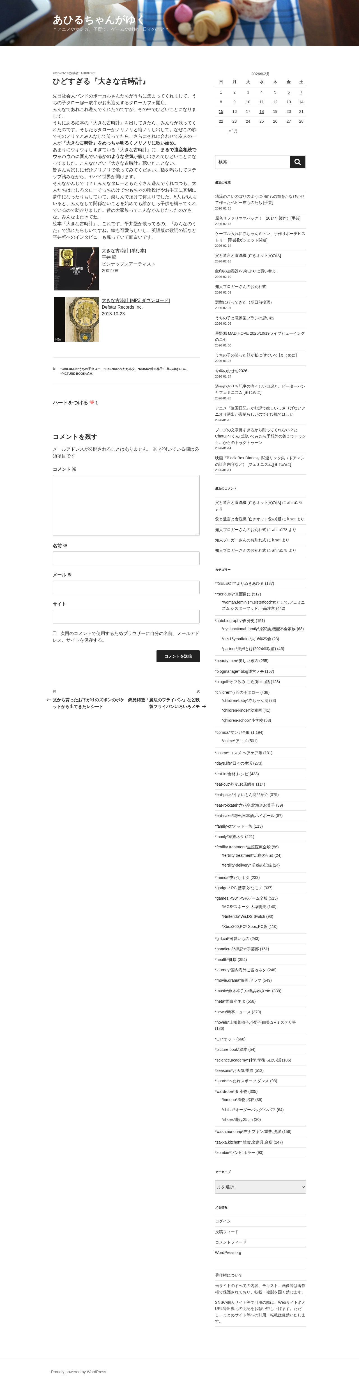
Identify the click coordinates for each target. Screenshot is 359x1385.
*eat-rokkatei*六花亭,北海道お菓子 (245, 805)
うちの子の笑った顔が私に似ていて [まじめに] (256, 355)
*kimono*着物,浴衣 (238, 1099)
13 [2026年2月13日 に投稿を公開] (289, 102)
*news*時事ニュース (233, 1012)
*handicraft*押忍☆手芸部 (237, 949)
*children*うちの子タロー (80, 369)
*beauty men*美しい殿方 (236, 660)
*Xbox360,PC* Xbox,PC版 (245, 926)
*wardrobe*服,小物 (231, 1091)
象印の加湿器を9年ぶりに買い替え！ (247, 271)
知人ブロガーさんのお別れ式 (240, 286)
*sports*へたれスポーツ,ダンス (242, 1081)
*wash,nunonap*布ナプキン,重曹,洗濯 (248, 1131)
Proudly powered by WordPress (78, 1372)
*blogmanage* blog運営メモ (239, 671)
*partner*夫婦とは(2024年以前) (249, 648)
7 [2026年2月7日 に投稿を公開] (301, 92)
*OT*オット (225, 1039)
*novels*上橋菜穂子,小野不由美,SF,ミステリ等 (255, 1022)
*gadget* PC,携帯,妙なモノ (239, 888)
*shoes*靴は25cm (237, 1119)
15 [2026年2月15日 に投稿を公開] (221, 111)
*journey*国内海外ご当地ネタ (240, 970)
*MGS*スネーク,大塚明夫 (244, 906)
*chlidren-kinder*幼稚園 (242, 710)
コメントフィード (231, 1242)
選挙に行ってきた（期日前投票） (244, 302)
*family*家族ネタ (229, 836)
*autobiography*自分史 (235, 620)
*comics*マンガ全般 (232, 732)
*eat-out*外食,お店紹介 (235, 784)
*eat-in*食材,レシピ (232, 774)
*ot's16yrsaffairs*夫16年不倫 (246, 639)
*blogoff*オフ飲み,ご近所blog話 (242, 681)
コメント (64, 469)
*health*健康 (226, 959)
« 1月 (233, 131)
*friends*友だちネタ (119, 369)
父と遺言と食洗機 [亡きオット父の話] (248, 255)
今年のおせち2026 (231, 371)
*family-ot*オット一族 (234, 826)
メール (62, 574)
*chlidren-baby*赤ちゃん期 (245, 700)
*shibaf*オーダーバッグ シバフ (249, 1109)
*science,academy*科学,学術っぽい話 (248, 1060)
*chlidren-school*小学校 (242, 720)
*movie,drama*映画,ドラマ (238, 980)
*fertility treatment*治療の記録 (247, 855)
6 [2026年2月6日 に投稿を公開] (289, 92)
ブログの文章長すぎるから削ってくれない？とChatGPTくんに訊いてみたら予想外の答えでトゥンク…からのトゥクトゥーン (260, 436)
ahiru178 (87, 73)
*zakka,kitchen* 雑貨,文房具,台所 (244, 1142)
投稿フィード (227, 1232)
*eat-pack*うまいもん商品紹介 (242, 794)
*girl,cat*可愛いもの (232, 938)
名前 (60, 545)
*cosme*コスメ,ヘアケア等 (238, 753)
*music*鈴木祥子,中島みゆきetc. (162, 369)
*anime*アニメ (234, 741)
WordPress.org (228, 1252)
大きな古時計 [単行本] (124, 250)
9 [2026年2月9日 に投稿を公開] (234, 102)
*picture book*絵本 (77, 373)
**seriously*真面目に (233, 594)
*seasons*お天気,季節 (234, 1070)
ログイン (223, 1221)
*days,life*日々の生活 (233, 763)
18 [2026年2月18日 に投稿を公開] (261, 111)
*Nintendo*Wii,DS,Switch (243, 916)
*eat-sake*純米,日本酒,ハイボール (245, 815)
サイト (59, 604)
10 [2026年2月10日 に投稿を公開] (248, 102)
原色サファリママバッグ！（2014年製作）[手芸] (258, 218)
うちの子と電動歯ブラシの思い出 (244, 318)
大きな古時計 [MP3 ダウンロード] (136, 300)
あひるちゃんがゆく (99, 19)
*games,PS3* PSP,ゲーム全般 (241, 898)
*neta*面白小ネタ (230, 1001)
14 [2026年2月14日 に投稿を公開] (301, 102)
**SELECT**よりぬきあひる (239, 583)
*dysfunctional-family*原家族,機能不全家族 (259, 629)
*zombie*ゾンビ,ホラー (235, 1152)
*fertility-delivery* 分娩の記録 (247, 865)
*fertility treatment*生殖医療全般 (243, 847)
